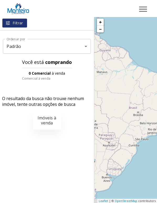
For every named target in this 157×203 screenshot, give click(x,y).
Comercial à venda (36, 78)
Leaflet (103, 201)
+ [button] (100, 22)
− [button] (100, 29)
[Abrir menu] (143, 9)
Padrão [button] (14, 46)
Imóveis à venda (47, 120)
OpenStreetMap (126, 201)
